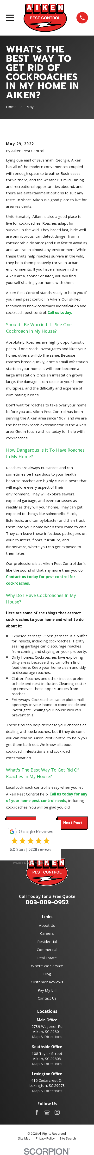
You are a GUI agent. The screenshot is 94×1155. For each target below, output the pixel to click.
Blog (47, 973)
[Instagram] (57, 1112)
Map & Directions (47, 1036)
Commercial (47, 949)
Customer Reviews (47, 981)
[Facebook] (36, 1112)
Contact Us (47, 998)
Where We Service (47, 965)
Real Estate (47, 957)
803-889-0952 (47, 902)
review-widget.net (37, 862)
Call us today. (60, 312)
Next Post (72, 822)
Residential (47, 941)
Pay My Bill (47, 990)
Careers (47, 933)
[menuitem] (24, 1138)
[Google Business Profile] (47, 1112)
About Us (47, 925)
